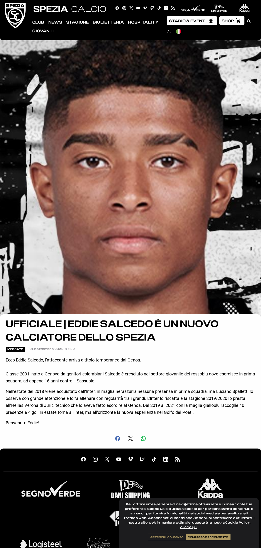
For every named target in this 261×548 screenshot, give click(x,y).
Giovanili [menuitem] (43, 31)
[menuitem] (192, 20)
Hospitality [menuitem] (143, 22)
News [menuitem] (55, 22)
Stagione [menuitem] (77, 22)
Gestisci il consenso (166, 537)
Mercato (15, 349)
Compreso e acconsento (208, 537)
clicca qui (188, 527)
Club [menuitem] (38, 22)
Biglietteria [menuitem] (108, 22)
